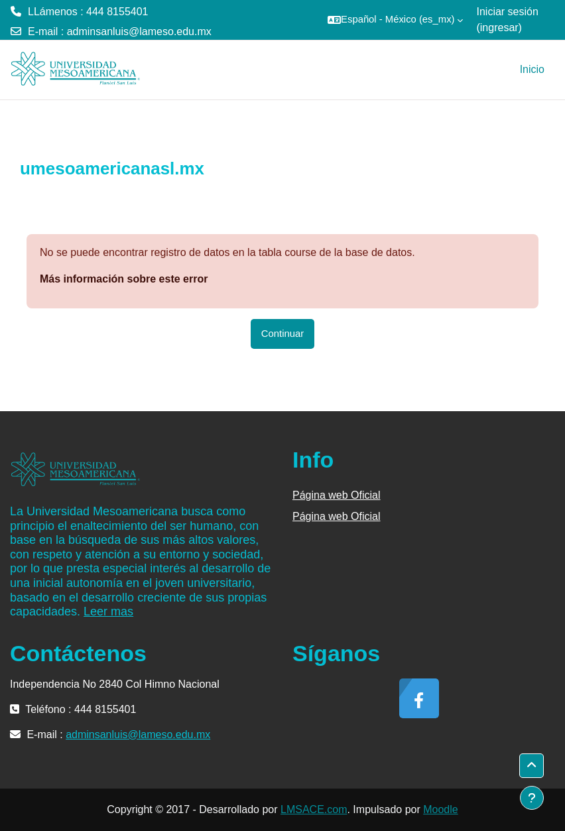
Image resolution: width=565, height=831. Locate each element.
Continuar (282, 333)
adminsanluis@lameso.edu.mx (139, 31)
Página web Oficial (336, 495)
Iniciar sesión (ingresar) (507, 19)
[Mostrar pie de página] (532, 798)
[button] (395, 20)
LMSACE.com (314, 809)
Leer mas (108, 611)
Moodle (440, 809)
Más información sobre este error (124, 279)
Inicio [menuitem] (532, 69)
